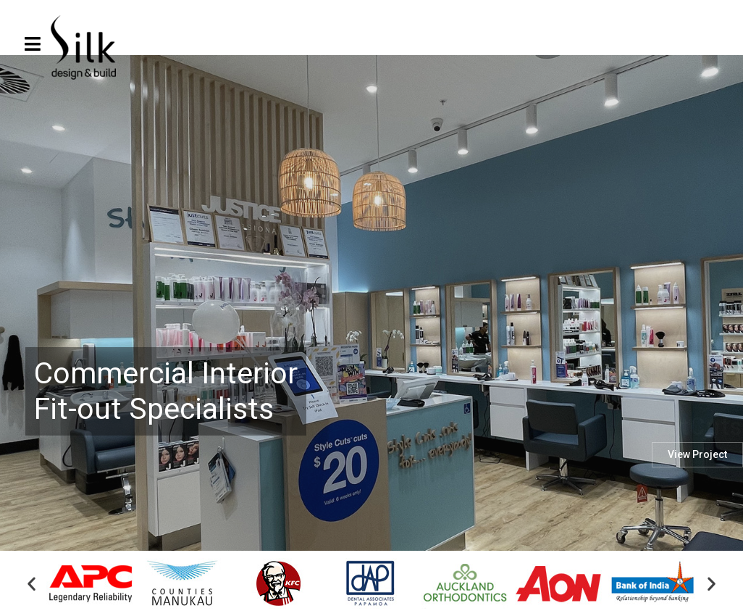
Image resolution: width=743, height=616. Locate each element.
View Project (697, 493)
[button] (31, 585)
